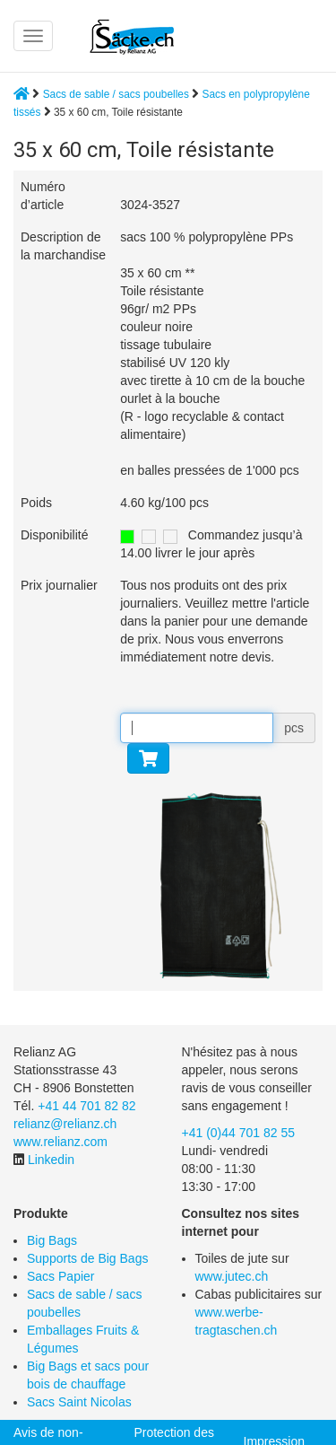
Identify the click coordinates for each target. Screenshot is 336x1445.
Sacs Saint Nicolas (79, 1402)
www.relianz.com (60, 1141)
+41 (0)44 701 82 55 (239, 1132)
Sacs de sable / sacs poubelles (116, 94)
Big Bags (52, 1240)
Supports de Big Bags (87, 1258)
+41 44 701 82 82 (86, 1106)
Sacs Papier (60, 1276)
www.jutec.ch (232, 1276)
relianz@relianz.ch (64, 1124)
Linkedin (51, 1159)
